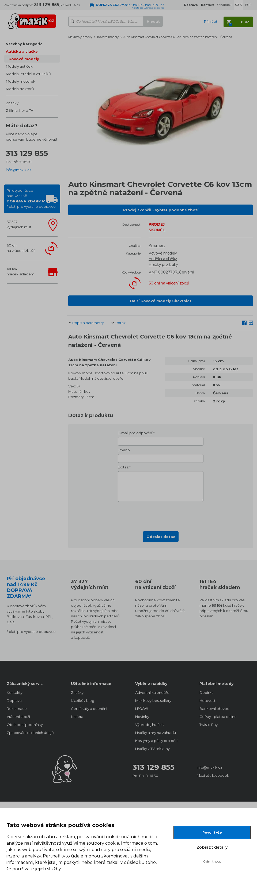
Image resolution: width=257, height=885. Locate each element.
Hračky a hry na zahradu (155, 732)
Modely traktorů (20, 89)
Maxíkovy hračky (80, 37)
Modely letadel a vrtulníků (28, 74)
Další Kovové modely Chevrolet (160, 301)
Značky (12, 103)
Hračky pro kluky (163, 264)
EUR (248, 5)
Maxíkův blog (82, 700)
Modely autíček (19, 66)
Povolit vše (212, 832)
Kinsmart (157, 245)
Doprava (14, 700)
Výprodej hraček (149, 724)
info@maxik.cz (18, 170)
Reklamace (17, 708)
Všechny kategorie (24, 44)
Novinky (142, 716)
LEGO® (141, 708)
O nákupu (224, 5)
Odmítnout (212, 861)
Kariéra (77, 716)
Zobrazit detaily (212, 847)
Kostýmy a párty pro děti (156, 740)
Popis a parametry (88, 323)
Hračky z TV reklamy (152, 749)
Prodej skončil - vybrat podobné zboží (160, 210)
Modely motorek (20, 81)
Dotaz (120, 323)
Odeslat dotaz (160, 536)
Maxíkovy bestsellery (153, 700)
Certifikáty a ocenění (89, 708)
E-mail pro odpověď (135, 433)
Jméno (124, 450)
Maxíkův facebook (213, 775)
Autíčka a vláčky (22, 51)
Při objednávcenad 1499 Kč (31, 198)
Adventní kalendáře (152, 692)
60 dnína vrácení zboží (21, 248)
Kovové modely (24, 59)
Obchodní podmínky (25, 724)
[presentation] (160, 515)
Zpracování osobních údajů (30, 732)
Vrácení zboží (18, 716)
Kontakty (14, 692)
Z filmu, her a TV (19, 110)
